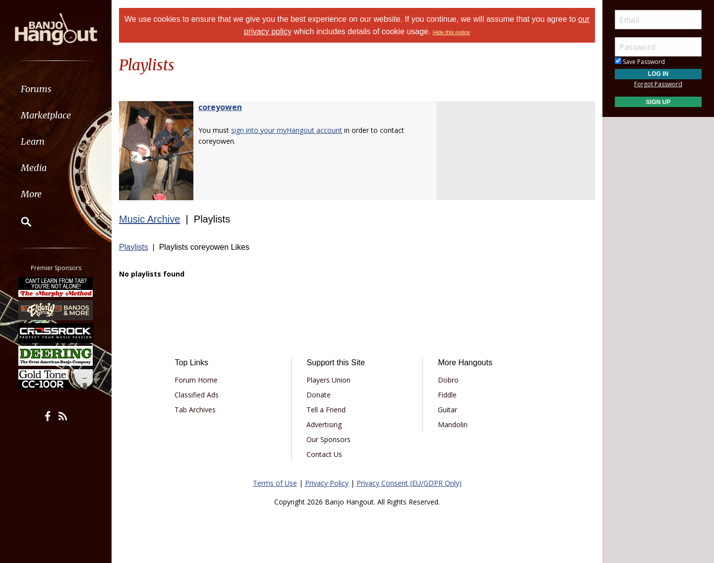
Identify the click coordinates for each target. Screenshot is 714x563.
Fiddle (447, 394)
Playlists (133, 247)
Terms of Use (275, 483)
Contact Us (324, 454)
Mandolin (453, 424)
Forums (36, 89)
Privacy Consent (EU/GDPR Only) (409, 483)
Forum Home (196, 380)
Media (34, 167)
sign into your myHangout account (286, 130)
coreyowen (220, 107)
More (31, 194)
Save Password (640, 61)
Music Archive (149, 219)
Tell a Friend (326, 409)
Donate (318, 394)
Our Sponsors (328, 439)
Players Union (328, 380)
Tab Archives (195, 409)
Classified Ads (197, 394)
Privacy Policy (327, 483)
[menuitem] (56, 89)
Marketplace (46, 115)
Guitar (447, 409)
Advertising (324, 424)
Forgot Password (658, 84)
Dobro (448, 380)
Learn (33, 141)
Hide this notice (451, 32)
